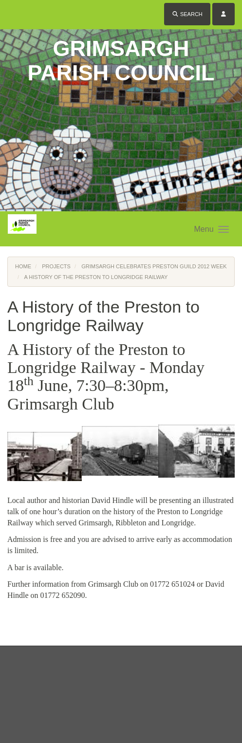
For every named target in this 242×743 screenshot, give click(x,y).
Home (23, 266)
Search (187, 14)
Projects (56, 266)
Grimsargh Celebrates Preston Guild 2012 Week (154, 266)
